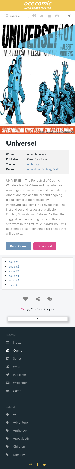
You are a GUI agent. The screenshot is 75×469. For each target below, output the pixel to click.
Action (17, 414)
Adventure (20, 422)
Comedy (19, 455)
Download (44, 246)
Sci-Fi (56, 169)
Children (19, 447)
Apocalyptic (21, 439)
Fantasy (46, 169)
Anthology (20, 431)
